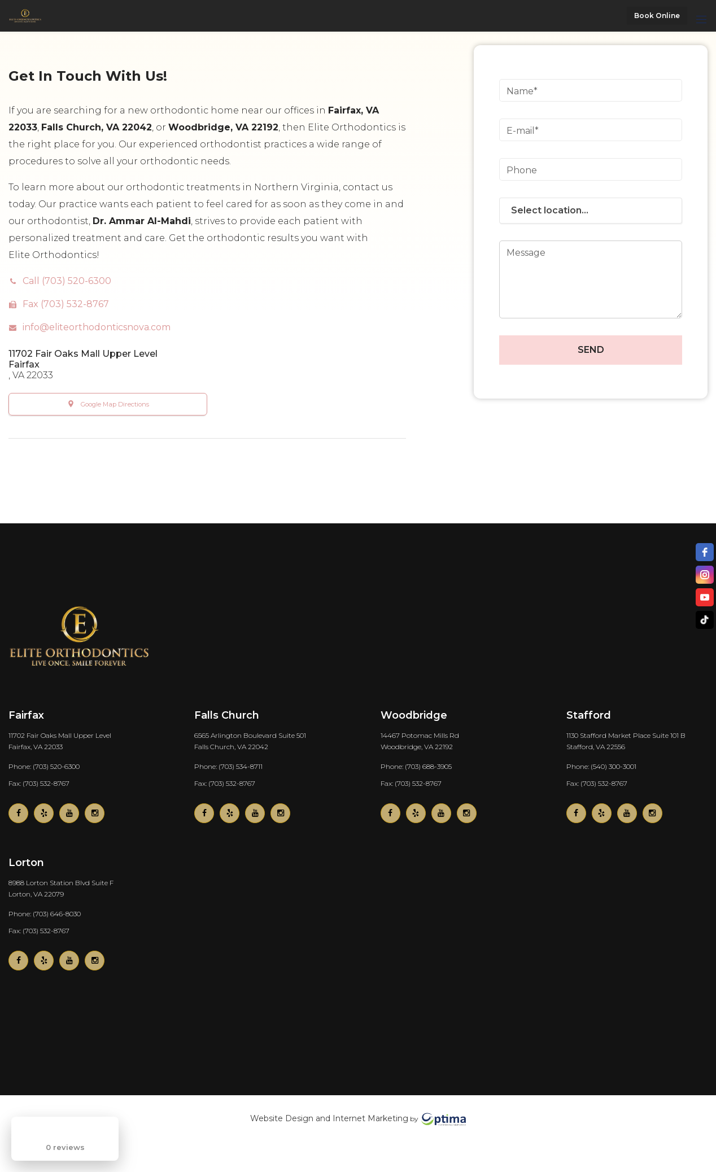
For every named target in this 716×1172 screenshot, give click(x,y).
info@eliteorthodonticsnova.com (97, 327)
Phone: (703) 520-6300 (44, 765)
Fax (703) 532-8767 (66, 304)
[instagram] (705, 575)
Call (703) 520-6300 (67, 280)
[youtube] (705, 597)
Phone (522, 170)
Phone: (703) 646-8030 (44, 913)
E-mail (521, 130)
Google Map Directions (115, 404)
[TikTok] (705, 620)
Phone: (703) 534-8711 (228, 765)
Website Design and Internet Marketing (329, 1118)
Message (526, 252)
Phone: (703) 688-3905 (416, 765)
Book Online (657, 15)
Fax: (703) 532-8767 (38, 782)
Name (520, 91)
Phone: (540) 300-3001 (601, 765)
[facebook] (705, 552)
